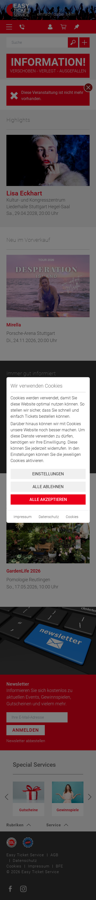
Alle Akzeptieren (48, 499)
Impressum (22, 517)
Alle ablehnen (48, 486)
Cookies (72, 517)
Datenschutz (49, 517)
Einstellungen (48, 473)
